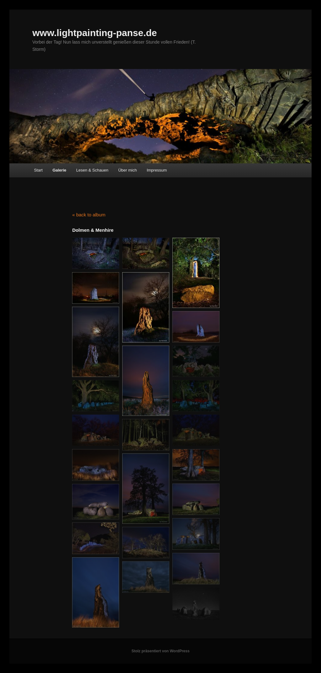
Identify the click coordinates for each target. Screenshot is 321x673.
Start (38, 170)
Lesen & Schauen (92, 170)
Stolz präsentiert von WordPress (160, 651)
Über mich (127, 170)
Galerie (59, 170)
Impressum (157, 170)
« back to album (88, 214)
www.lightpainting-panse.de (94, 33)
